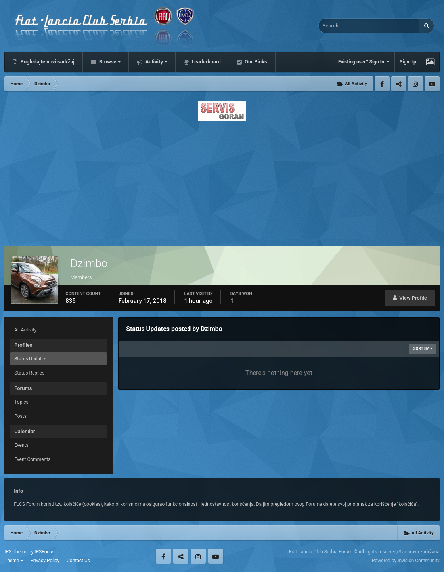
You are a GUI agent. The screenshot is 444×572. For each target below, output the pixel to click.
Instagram (415, 83)
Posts (20, 416)
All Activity (25, 330)
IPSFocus (44, 552)
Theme (13, 560)
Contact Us (78, 560)
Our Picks (255, 62)
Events (21, 445)
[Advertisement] (222, 181)
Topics (21, 402)
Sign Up (408, 62)
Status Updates (30, 359)
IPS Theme (15, 552)
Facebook (382, 83)
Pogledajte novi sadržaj (47, 62)
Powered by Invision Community (406, 560)
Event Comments (32, 459)
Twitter (398, 83)
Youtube (432, 83)
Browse (109, 62)
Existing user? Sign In (364, 62)
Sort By (422, 348)
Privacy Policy (44, 560)
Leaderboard (205, 62)
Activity (155, 62)
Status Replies (29, 373)
